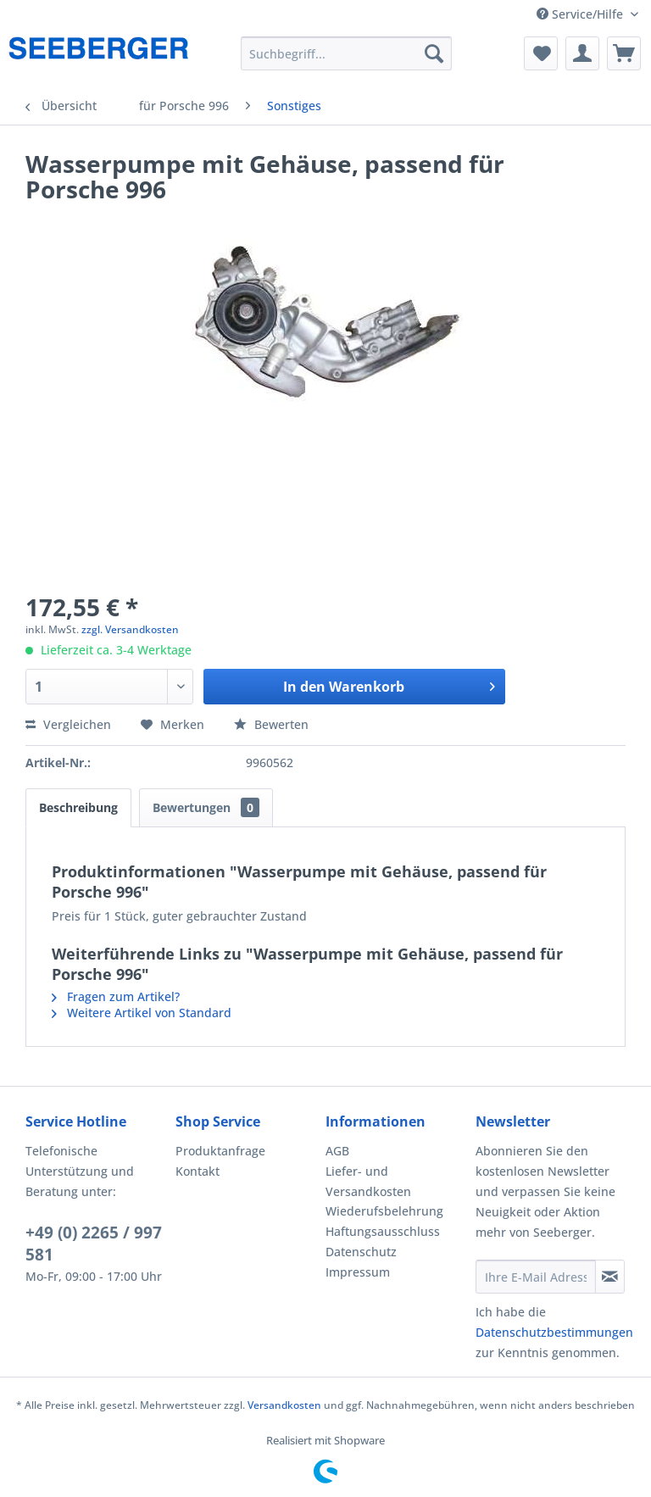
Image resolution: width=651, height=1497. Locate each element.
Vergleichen (68, 724)
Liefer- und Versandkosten (368, 1181)
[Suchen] (434, 53)
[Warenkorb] (624, 53)
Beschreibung (78, 807)
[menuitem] (347, 53)
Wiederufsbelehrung (384, 1211)
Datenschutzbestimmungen (554, 1332)
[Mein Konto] (582, 53)
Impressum (358, 1272)
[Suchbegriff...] (347, 53)
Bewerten (271, 724)
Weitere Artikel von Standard (141, 1012)
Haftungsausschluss (383, 1231)
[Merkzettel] (541, 53)
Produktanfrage (220, 1151)
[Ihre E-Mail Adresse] (536, 1277)
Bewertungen (206, 807)
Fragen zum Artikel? (116, 996)
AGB (337, 1151)
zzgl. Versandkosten (130, 629)
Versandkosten (284, 1405)
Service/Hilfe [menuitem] (581, 14)
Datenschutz (361, 1252)
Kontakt (197, 1171)
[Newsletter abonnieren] (610, 1277)
